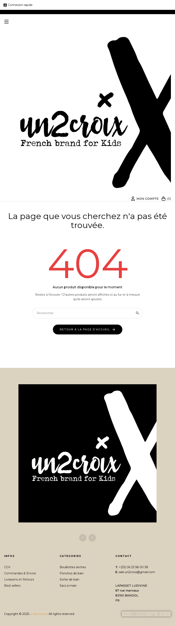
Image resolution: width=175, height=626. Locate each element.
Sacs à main (68, 585)
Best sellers (12, 585)
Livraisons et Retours (19, 579)
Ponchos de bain (72, 573)
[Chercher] (87, 313)
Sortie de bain (69, 579)
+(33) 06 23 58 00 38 (133, 567)
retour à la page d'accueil (85, 329)
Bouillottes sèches (73, 567)
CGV (7, 567)
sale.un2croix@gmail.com (137, 572)
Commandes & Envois (20, 573)
